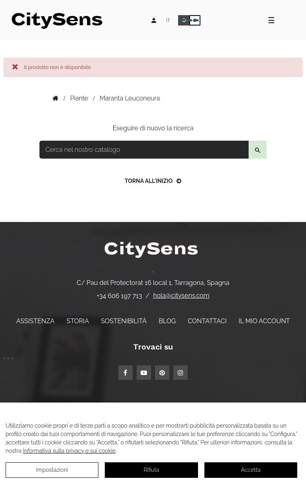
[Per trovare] (153, 150)
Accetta (251, 470)
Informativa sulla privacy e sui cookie (69, 451)
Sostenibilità (124, 321)
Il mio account (264, 321)
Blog (167, 321)
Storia (78, 321)
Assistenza (35, 321)
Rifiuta (151, 470)
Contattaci (207, 321)
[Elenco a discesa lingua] (168, 20)
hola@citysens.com (181, 295)
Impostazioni (52, 470)
